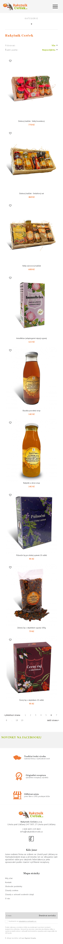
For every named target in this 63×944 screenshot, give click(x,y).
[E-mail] (21, 915)
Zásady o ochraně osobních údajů (19, 894)
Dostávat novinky (47, 915)
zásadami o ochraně (27, 921)
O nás (7, 898)
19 (22, 720)
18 (17, 720)
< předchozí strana (12, 715)
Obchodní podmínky (13, 886)
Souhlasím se (20, 921)
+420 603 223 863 (31, 829)
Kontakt (8, 882)
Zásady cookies (11, 890)
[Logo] (16, 6)
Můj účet (9, 878)
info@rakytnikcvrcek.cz (31, 831)
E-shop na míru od (20, 938)
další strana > (53, 720)
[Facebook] (31, 838)
